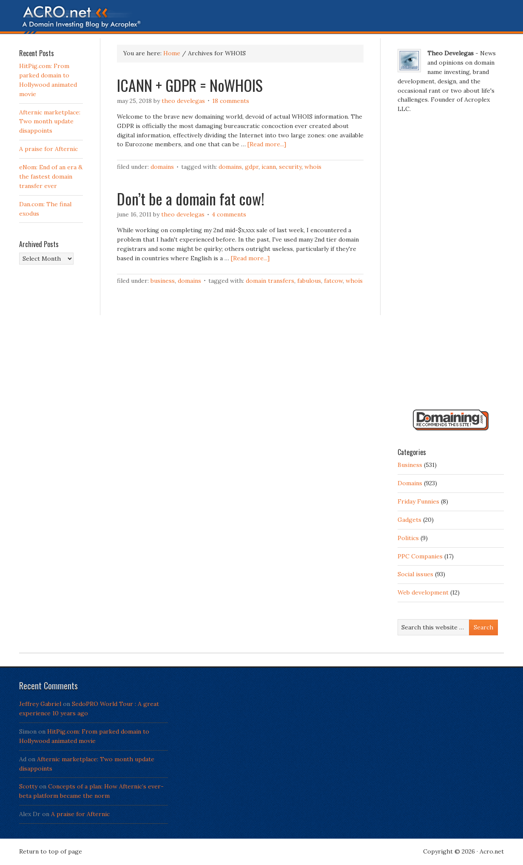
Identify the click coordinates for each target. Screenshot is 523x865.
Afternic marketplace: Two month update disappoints (49, 121)
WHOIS (312, 167)
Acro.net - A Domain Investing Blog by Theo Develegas (261, 19)
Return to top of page (50, 851)
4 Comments (229, 214)
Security (290, 167)
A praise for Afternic (48, 149)
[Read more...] (266, 144)
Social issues (415, 574)
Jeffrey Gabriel (40, 704)
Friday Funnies (418, 501)
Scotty (28, 786)
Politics (408, 538)
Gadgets (409, 520)
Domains (162, 167)
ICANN (269, 167)
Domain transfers (270, 281)
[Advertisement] (451, 265)
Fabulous (309, 281)
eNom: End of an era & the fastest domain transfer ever (50, 176)
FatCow (333, 281)
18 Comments (230, 101)
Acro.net (492, 851)
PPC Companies (420, 556)
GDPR (252, 167)
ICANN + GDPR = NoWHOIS (190, 85)
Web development (423, 592)
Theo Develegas (183, 101)
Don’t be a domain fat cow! (190, 198)
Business (163, 281)
